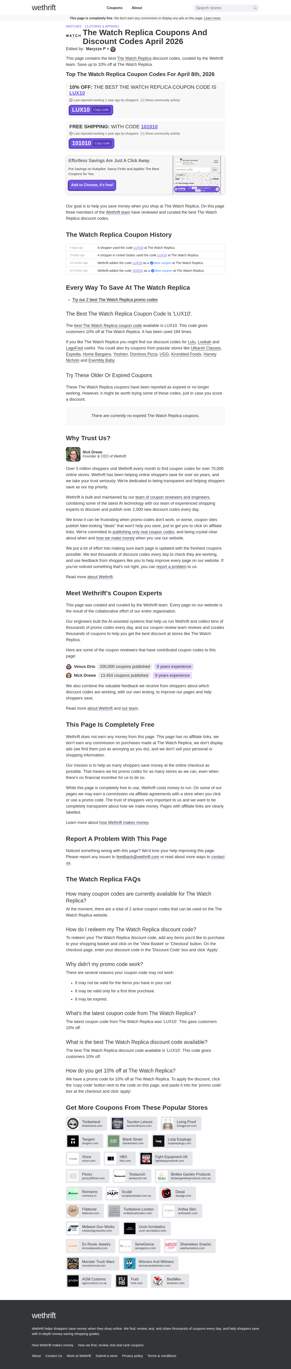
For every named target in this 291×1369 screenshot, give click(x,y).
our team (130, 708)
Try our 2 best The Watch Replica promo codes (115, 299)
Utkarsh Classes (206, 348)
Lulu (192, 342)
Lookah (204, 342)
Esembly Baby (101, 360)
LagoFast (74, 348)
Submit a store (106, 1356)
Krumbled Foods (186, 354)
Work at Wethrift (79, 1356)
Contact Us (53, 1356)
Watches (73, 26)
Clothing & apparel (102, 26)
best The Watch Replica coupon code (108, 325)
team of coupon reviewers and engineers (172, 497)
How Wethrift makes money (52, 1345)
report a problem (171, 566)
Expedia (73, 354)
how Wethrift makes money (123, 822)
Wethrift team (118, 212)
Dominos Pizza (143, 354)
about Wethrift (100, 577)
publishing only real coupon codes (143, 532)
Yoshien (120, 354)
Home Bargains (97, 354)
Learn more (212, 18)
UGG (164, 354)
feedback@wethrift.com (137, 857)
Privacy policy (132, 1356)
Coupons (115, 8)
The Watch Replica (134, 58)
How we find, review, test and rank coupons (111, 1345)
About (137, 8)
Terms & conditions (162, 1356)
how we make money (115, 538)
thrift (44, 7)
